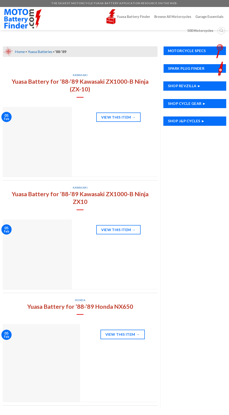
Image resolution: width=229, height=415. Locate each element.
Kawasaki (80, 74)
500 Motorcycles (200, 31)
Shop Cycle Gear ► (187, 103)
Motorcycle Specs (197, 50)
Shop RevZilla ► (184, 86)
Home (20, 51)
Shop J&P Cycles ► (186, 121)
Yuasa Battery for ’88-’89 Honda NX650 (80, 306)
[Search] (221, 30)
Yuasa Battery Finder (128, 16)
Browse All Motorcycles (172, 17)
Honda (80, 300)
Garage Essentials (209, 17)
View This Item (118, 117)
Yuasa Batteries (40, 51)
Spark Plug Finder (197, 68)
